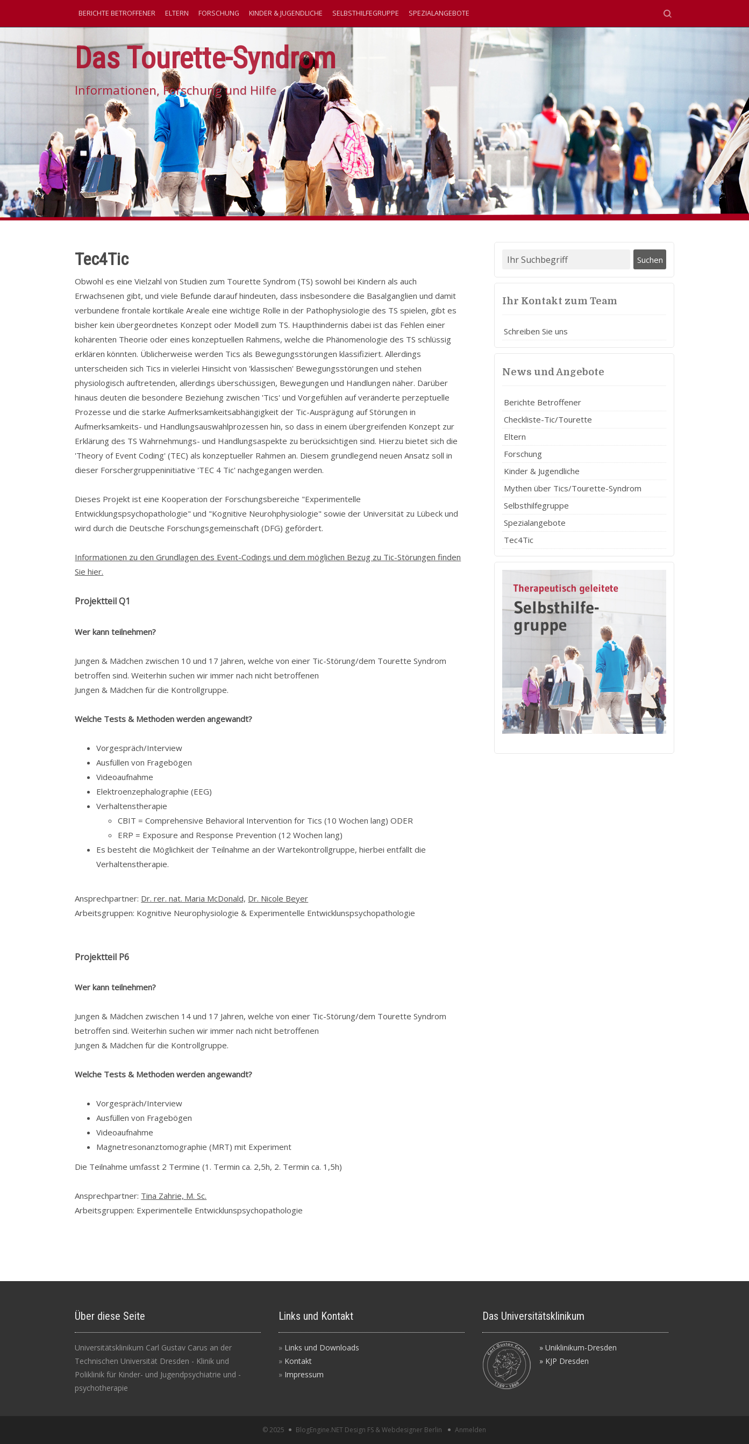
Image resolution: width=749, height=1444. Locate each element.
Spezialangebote (439, 13)
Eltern (177, 13)
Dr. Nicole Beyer (278, 898)
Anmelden (470, 1429)
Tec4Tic (518, 539)
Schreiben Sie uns (536, 331)
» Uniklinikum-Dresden (578, 1347)
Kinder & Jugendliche (286, 13)
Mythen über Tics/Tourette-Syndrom (572, 488)
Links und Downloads (321, 1347)
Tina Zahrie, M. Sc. (173, 1195)
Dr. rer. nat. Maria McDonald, (193, 898)
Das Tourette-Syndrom (205, 57)
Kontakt (298, 1361)
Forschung (218, 13)
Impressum (304, 1374)
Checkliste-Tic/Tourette (548, 419)
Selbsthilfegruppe (365, 13)
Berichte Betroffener (117, 13)
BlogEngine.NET (319, 1429)
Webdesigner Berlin (412, 1429)
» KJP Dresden (564, 1361)
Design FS (359, 1429)
